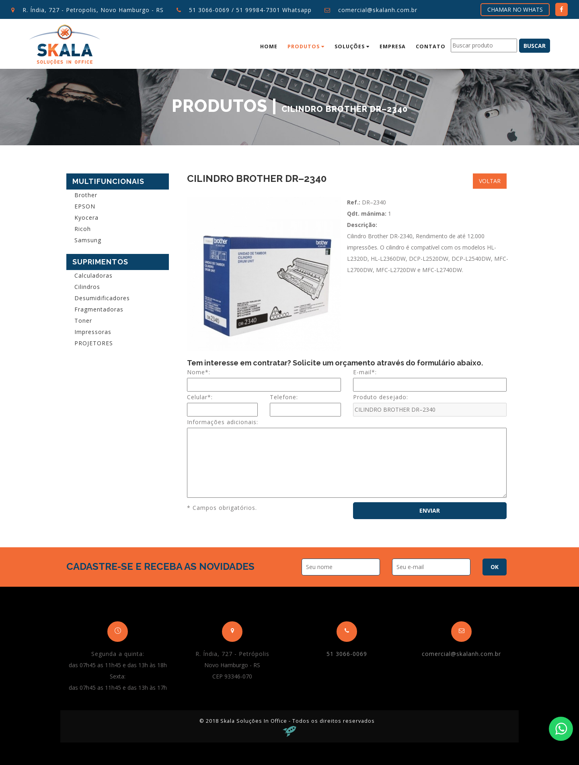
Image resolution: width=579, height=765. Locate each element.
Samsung (87, 240)
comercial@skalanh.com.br (377, 10)
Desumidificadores (102, 298)
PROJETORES (93, 343)
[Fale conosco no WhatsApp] (561, 729)
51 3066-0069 (209, 10)
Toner (83, 320)
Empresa (393, 46)
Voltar (490, 181)
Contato (431, 46)
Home (268, 46)
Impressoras (92, 332)
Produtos (305, 46)
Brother (85, 195)
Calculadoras (93, 275)
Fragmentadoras (98, 309)
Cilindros (87, 287)
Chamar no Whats (515, 9)
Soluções (352, 46)
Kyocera (86, 217)
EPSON (84, 206)
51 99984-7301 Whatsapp (274, 10)
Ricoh (82, 229)
